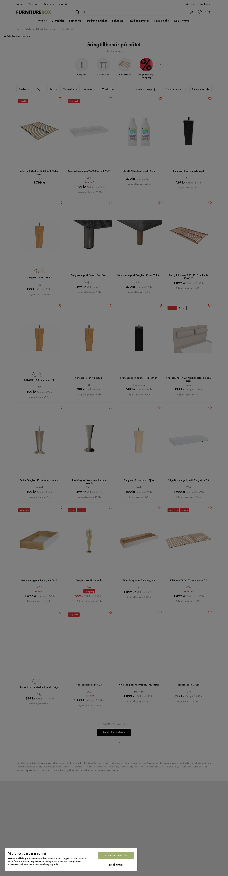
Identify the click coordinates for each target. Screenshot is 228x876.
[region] (71, 859)
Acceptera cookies (116, 855)
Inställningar (115, 864)
